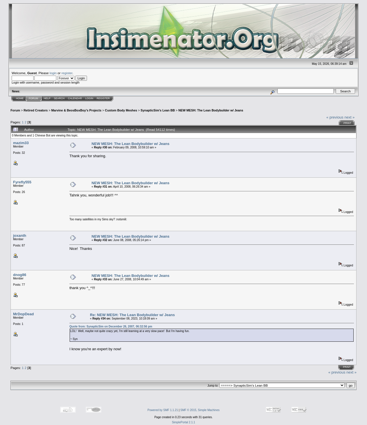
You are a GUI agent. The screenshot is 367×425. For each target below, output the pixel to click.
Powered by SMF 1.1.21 (163, 410)
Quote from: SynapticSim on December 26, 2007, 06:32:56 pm (110, 326)
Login (89, 98)
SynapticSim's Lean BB (158, 110)
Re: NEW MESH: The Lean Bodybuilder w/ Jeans (132, 315)
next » (349, 117)
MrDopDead (23, 314)
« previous (334, 117)
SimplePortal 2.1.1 (183, 422)
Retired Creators (36, 110)
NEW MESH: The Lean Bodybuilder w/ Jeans (210, 110)
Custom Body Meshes (121, 110)
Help (47, 98)
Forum (33, 98)
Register (103, 98)
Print (347, 123)
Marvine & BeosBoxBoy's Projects (76, 110)
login (53, 73)
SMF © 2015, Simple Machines (199, 410)
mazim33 (21, 143)
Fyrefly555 (22, 182)
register (66, 73)
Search (59, 98)
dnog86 (19, 275)
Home (20, 98)
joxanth (19, 235)
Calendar (75, 98)
